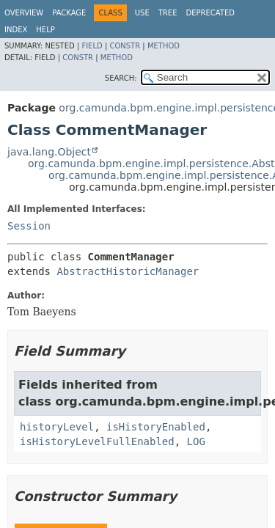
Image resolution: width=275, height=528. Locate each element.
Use (142, 13)
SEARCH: (121, 78)
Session (29, 226)
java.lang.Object (49, 152)
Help (45, 30)
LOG (196, 441)
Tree (167, 13)
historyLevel (57, 427)
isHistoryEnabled (155, 427)
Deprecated (210, 13)
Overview (23, 13)
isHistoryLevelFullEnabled (97, 441)
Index (15, 30)
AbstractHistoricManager (127, 271)
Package (69, 13)
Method (163, 46)
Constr (124, 46)
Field (91, 46)
